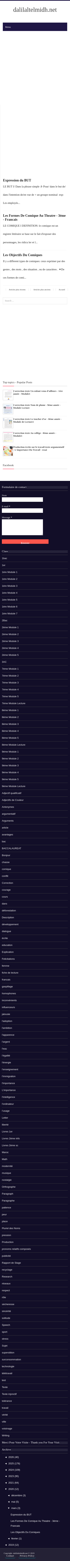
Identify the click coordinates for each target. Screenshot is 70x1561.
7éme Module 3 (10, 682)
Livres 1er (7, 1131)
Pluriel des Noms (11, 1228)
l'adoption (7, 1021)
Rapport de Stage (11, 1262)
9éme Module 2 (10, 758)
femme (5, 965)
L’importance (9, 1090)
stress (5, 1338)
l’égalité (6, 1055)
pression (6, 1235)
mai (13, 1501)
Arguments (8, 820)
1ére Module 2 (9, 579)
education (7, 945)
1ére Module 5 (9, 599)
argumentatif (8, 813)
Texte (5, 1387)
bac (4, 841)
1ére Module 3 (9, 585)
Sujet (4, 1345)
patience (6, 1207)
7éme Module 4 (10, 689)
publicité (6, 1255)
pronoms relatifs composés (16, 1249)
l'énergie (6, 1062)
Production (7, 1242)
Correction (7, 882)
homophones (9, 993)
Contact (10, 1555)
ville (4, 1421)
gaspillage (7, 986)
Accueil (62, 289)
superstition (8, 1352)
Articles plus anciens (42, 289)
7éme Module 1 (10, 668)
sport (4, 1331)
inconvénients (9, 1000)
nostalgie (7, 1179)
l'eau (4, 1048)
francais (6, 979)
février (15, 1538)
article (5, 827)
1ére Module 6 (9, 606)
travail (5, 1407)
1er (3, 565)
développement (10, 924)
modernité (7, 1166)
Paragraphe (8, 1200)
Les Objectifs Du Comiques (22, 255)
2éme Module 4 (10, 648)
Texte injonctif (9, 1394)
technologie (8, 1366)
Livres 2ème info (11, 1138)
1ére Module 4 (9, 592)
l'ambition (7, 1028)
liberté (5, 1124)
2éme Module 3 (10, 641)
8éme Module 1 (10, 710)
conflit (5, 876)
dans (4, 903)
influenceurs (8, 1007)
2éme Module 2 (10, 634)
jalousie (6, 1014)
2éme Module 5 (10, 655)
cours (5, 896)
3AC (4, 661)
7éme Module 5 (10, 696)
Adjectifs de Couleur (13, 800)
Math (4, 1159)
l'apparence (8, 1034)
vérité (5, 1414)
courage (6, 889)
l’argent (6, 1041)
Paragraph (7, 1193)
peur (4, 1214)
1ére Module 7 (9, 613)
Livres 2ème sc (10, 1145)
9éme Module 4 (10, 772)
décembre (17, 1495)
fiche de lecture (10, 972)
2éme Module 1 (10, 627)
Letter (5, 1117)
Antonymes (8, 807)
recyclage (7, 1269)
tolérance (7, 1401)
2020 (11, 1489)
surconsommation (11, 1359)
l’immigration (8, 1076)
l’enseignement (10, 1069)
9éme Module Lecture (13, 786)
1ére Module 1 (9, 572)
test (4, 1380)
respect (6, 1290)
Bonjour (6, 855)
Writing (5, 1435)
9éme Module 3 (10, 765)
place (5, 1221)
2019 (11, 1544)
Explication (8, 952)
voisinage (7, 1428)
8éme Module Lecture (13, 744)
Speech (6, 1325)
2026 (11, 1457)
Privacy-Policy (27, 1555)
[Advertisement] (35, 68)
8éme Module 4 (10, 731)
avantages (7, 834)
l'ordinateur (8, 1104)
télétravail (7, 1373)
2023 (11, 1476)
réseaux (6, 1283)
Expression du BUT (17, 180)
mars (14, 1508)
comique (6, 869)
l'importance (8, 1083)
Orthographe (8, 1186)
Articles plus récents (17, 289)
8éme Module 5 (10, 737)
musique (6, 1173)
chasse (6, 862)
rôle (4, 1297)
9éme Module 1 (10, 751)
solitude (6, 1318)
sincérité (6, 1311)
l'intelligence (8, 1097)
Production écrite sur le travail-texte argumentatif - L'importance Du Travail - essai (38, 448)
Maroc (5, 1152)
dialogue (6, 931)
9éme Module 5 (10, 779)
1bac (4, 558)
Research (7, 1276)
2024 (11, 1469)
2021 (11, 1482)
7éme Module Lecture (13, 703)
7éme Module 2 (10, 675)
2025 (11, 1463)
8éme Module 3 (10, 724)
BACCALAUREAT (11, 848)
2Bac (4, 620)
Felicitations (8, 958)
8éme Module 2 (10, 717)
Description (8, 917)
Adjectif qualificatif (11, 793)
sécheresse (8, 1304)
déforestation (9, 910)
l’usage (6, 1110)
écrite (5, 938)
